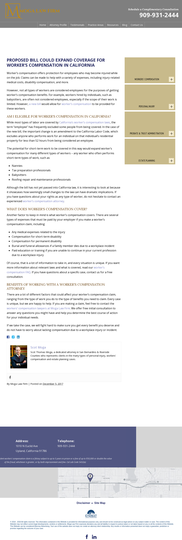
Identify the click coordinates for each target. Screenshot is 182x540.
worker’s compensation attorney (43, 201)
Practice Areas (96, 24)
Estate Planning (147, 160)
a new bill (35, 104)
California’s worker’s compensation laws (84, 122)
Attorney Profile (58, 24)
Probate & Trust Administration (147, 133)
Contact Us (137, 24)
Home (42, 24)
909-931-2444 (159, 15)
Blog (124, 24)
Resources (113, 24)
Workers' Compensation (147, 79)
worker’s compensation (76, 104)
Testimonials (77, 24)
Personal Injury (147, 106)
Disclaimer (83, 503)
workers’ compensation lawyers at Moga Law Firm (38, 308)
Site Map (99, 503)
